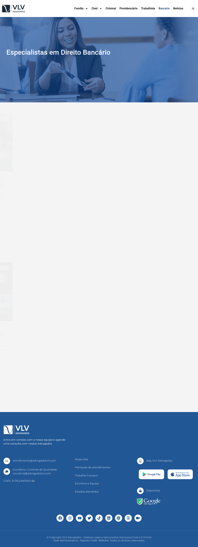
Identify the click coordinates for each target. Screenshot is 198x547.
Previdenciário (128, 8)
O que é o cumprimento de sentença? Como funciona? (162, 182)
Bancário (164, 8)
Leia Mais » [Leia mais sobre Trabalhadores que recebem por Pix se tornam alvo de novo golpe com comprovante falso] (82, 243)
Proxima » (116, 403)
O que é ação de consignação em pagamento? (100, 332)
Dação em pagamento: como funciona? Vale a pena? (36, 332)
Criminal (111, 8)
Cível (97, 8)
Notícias (178, 8)
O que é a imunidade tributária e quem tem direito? (37, 182)
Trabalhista (148, 8)
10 (107, 403)
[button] (193, 8)
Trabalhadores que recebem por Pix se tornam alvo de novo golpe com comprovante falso (99, 187)
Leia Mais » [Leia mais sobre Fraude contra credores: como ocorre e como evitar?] (145, 380)
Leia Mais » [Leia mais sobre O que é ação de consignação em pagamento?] (82, 384)
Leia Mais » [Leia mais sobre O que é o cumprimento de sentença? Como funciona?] (145, 234)
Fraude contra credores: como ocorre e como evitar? (162, 332)
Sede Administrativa (65, 540)
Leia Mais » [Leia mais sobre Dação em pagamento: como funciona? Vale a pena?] (18, 380)
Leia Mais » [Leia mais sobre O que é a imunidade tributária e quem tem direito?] (18, 234)
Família (81, 8)
